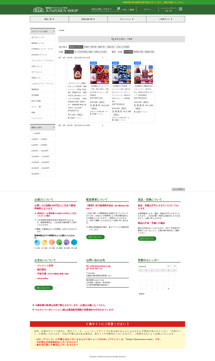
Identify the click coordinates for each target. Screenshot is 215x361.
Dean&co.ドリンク (39, 55)
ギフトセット (36, 72)
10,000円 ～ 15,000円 (40, 156)
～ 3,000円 (35, 133)
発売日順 (93, 47)
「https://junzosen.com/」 (139, 339)
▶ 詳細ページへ (74, 118)
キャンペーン (125, 19)
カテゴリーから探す (39, 31)
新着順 (86, 47)
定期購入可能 (149, 52)
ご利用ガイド (164, 19)
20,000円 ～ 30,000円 (40, 168)
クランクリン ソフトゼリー (42, 60)
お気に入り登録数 (123, 47)
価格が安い (102, 47)
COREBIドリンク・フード (42, 49)
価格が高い (111, 47)
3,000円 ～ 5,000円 (39, 139)
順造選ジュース (37, 43)
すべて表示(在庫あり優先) (84, 52)
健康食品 (35, 89)
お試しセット (36, 66)
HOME (61, 30)
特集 (33, 112)
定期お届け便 (86, 19)
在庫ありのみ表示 (100, 52)
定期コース (36, 78)
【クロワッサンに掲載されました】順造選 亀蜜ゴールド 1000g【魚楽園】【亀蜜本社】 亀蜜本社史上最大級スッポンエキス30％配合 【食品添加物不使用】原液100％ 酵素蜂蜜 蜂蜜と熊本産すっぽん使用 (77, 95)
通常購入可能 (138, 52)
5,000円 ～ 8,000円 (39, 145)
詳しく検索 (128, 9)
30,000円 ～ (36, 174)
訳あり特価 (36, 101)
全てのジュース (37, 37)
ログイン (147, 9)
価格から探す (36, 127)
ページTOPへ (178, 189)
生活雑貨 (35, 95)
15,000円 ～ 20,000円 (40, 162)
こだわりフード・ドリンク (42, 84)
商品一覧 (48, 19)
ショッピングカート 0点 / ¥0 (168, 9)
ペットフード (36, 118)
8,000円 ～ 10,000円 (39, 151)
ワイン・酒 (36, 107)
